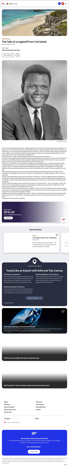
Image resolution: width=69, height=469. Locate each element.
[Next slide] (66, 238)
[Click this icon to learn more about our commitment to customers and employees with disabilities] (4, 423)
